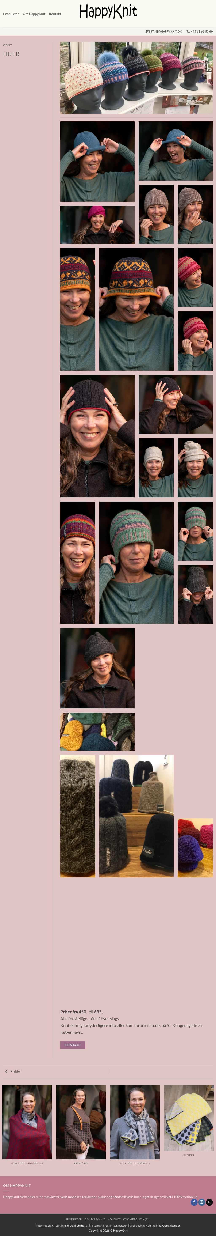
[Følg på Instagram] (201, 1202)
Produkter (11, 14)
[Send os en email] (209, 1202)
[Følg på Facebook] (194, 1202)
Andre (7, 45)
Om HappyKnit (34, 14)
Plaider (13, 1071)
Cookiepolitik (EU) (137, 1219)
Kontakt (55, 14)
